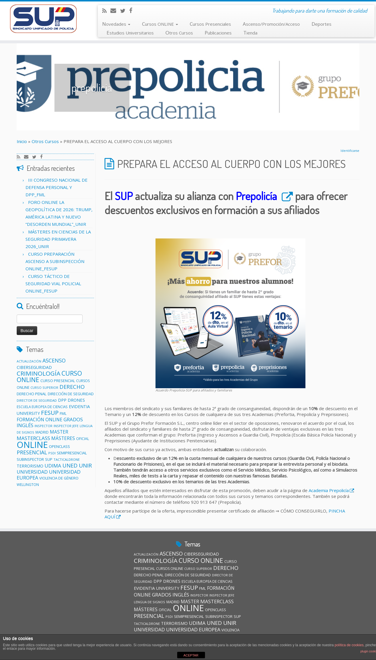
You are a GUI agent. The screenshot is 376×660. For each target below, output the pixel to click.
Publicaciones (218, 32)
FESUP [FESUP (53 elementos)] (50, 412)
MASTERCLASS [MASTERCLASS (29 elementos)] (33, 438)
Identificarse (350, 151)
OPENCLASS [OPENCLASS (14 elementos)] (59, 446)
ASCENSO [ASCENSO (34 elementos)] (54, 360)
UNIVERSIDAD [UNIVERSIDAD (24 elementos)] (32, 472)
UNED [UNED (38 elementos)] (70, 465)
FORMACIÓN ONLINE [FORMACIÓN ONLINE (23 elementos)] (39, 419)
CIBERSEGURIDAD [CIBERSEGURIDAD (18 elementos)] (34, 367)
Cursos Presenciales (210, 23)
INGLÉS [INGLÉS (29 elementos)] (25, 425)
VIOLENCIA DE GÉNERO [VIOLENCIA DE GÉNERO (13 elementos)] (58, 478)
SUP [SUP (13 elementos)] (48, 459)
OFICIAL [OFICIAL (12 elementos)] (82, 438)
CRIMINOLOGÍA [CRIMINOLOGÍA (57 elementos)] (38, 373)
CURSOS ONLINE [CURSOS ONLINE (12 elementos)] (169, 568)
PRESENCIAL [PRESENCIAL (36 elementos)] (32, 452)
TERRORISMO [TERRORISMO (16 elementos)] (30, 466)
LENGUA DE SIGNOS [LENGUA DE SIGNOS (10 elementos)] (149, 602)
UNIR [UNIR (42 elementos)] (85, 465)
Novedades (116, 23)
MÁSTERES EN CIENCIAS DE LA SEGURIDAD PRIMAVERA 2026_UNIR (58, 239)
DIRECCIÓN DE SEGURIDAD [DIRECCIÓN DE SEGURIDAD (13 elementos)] (71, 393)
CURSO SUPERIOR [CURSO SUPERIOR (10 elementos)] (44, 387)
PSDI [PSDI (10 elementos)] (52, 453)
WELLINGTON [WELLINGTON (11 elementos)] (28, 484)
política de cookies (349, 645)
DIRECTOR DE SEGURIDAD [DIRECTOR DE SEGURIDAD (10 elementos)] (37, 400)
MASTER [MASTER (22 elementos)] (59, 432)
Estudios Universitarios (130, 32)
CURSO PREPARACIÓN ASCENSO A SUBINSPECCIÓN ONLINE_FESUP (54, 261)
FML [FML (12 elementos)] (63, 413)
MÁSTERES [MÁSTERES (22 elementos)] (63, 438)
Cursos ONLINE (160, 23)
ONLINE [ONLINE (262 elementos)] (32, 445)
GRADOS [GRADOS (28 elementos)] (73, 419)
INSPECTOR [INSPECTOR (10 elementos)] (43, 426)
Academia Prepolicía (329, 490)
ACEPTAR (190, 655)
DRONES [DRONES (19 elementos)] (76, 400)
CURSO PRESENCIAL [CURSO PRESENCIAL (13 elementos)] (57, 380)
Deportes (321, 23)
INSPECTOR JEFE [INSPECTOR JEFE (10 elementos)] (66, 426)
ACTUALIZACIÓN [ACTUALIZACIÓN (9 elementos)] (29, 361)
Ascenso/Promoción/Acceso (271, 23)
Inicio (22, 141)
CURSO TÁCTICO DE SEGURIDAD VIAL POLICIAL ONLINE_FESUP (53, 283)
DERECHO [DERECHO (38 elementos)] (72, 386)
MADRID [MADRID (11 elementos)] (42, 432)
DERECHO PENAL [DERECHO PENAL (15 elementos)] (32, 393)
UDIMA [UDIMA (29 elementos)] (53, 465)
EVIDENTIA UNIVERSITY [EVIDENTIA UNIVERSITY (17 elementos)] (156, 588)
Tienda (250, 32)
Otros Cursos (179, 32)
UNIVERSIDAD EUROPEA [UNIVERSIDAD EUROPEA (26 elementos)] (193, 629)
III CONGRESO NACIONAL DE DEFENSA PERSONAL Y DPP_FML (56, 187)
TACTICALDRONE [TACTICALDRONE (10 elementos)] (67, 459)
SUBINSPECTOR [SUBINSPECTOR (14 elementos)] (30, 459)
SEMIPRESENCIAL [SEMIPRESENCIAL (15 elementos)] (72, 453)
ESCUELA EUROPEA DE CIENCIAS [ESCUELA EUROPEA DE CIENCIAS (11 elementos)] (42, 406)
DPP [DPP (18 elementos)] (62, 400)
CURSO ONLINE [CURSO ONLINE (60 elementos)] (201, 560)
